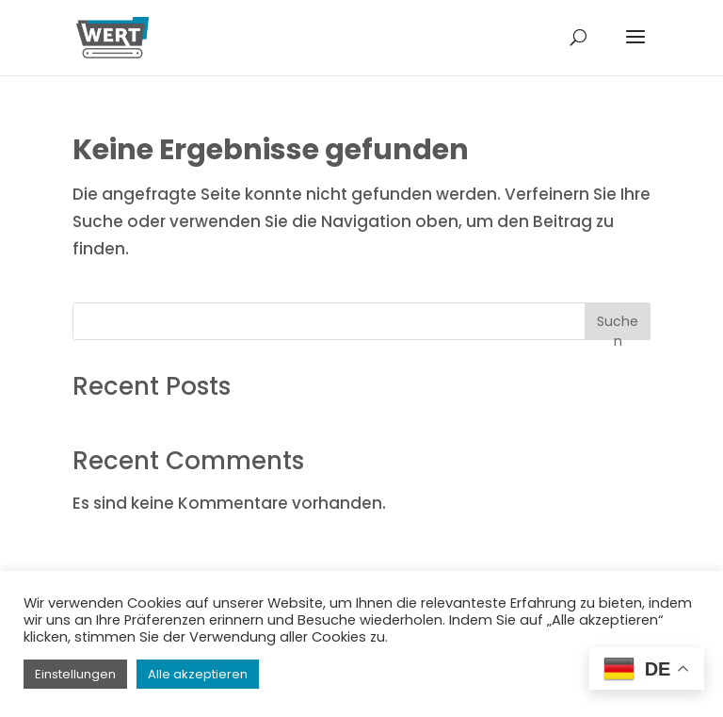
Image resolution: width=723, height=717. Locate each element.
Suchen (617, 325)
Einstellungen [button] (75, 674)
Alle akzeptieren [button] (198, 674)
